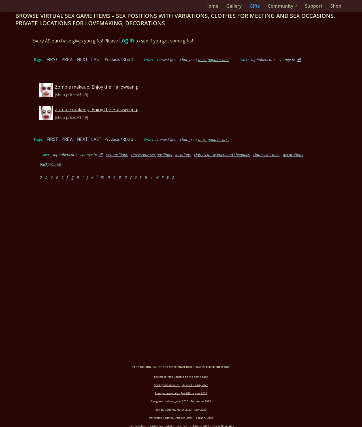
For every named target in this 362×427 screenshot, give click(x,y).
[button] (296, 6)
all (299, 59)
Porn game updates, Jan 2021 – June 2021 (181, 393)
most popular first (213, 59)
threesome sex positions (151, 154)
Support (313, 6)
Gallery (234, 6)
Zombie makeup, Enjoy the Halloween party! (101, 87)
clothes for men (266, 154)
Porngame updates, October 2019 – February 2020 (181, 418)
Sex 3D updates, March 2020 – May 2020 (181, 409)
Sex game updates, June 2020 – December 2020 (181, 401)
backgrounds (51, 164)
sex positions (117, 154)
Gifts (255, 6)
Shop (335, 6)
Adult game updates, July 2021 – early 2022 (181, 385)
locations (183, 154)
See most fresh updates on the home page (181, 377)
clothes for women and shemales (222, 154)
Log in (127, 40)
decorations (293, 154)
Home (211, 6)
